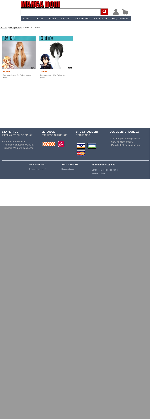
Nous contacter (67, 169)
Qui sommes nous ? (37, 169)
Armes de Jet (100, 18)
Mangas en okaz (120, 18)
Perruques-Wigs (82, 18)
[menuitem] (26, 18)
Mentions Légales (99, 173)
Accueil (26, 18)
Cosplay (39, 18)
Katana (52, 18)
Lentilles (65, 18)
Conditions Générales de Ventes (105, 170)
